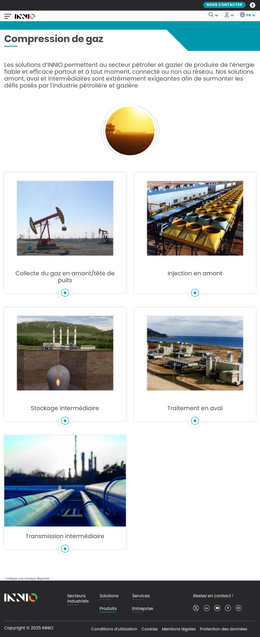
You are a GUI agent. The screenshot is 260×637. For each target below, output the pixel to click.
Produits (108, 609)
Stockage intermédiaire (65, 367)
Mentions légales (179, 629)
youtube (217, 608)
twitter (196, 608)
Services (141, 596)
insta (238, 608)
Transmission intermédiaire (65, 495)
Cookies (150, 629)
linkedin (206, 608)
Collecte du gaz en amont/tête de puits (65, 236)
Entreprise (142, 609)
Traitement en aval (195, 367)
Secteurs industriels (78, 598)
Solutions (109, 596)
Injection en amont (195, 236)
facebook (228, 608)
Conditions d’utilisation (114, 629)
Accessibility (253, 5)
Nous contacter (224, 5)
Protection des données (223, 629)
